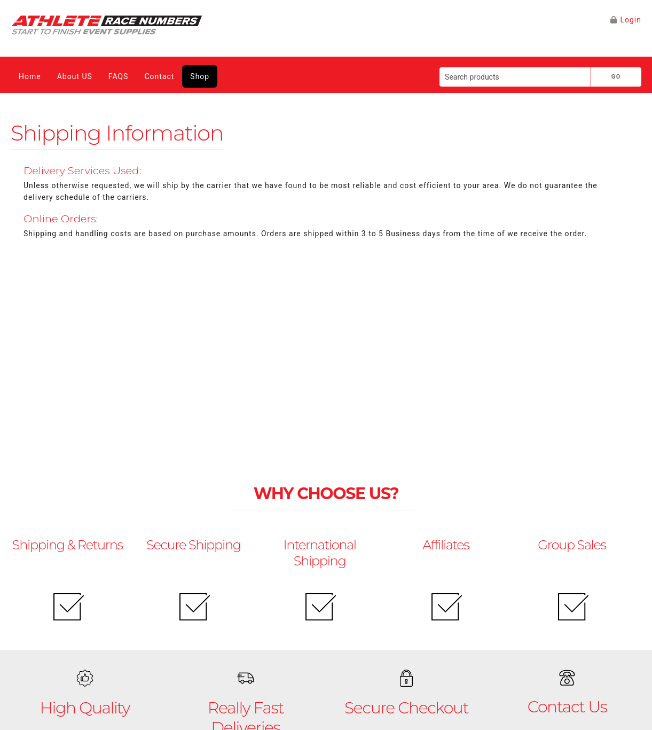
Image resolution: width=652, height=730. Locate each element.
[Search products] (515, 77)
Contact (159, 76)
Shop (199, 76)
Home (30, 76)
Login (630, 19)
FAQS (118, 76)
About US (74, 76)
